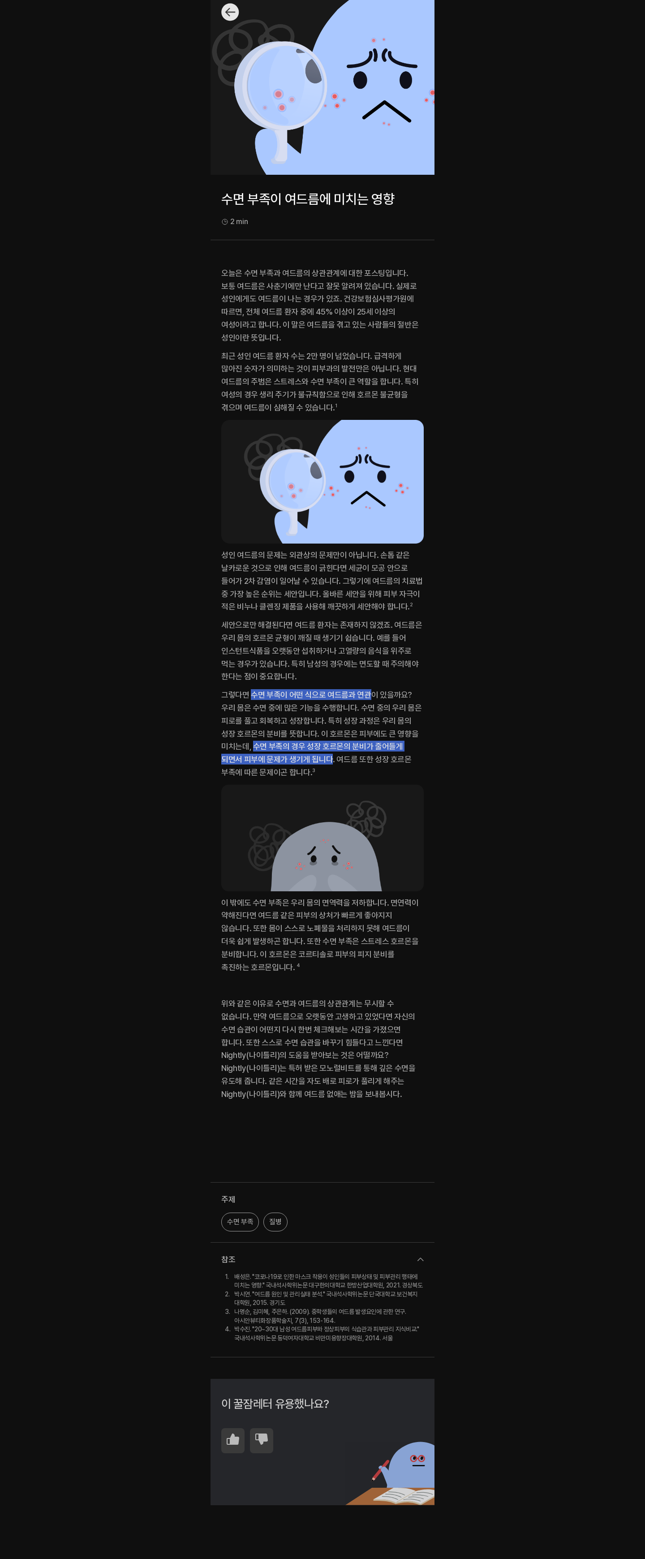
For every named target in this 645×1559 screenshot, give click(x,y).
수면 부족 (240, 1222)
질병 (275, 1222)
